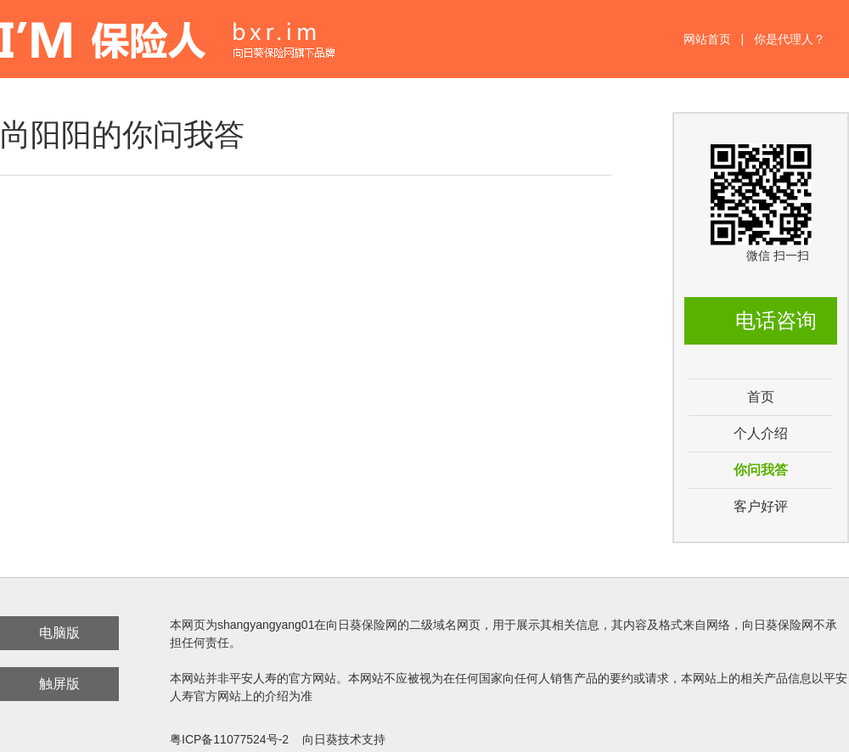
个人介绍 (761, 433)
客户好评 (761, 506)
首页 (760, 397)
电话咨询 (776, 320)
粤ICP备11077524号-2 (229, 739)
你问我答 (761, 470)
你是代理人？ (789, 39)
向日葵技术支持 (343, 739)
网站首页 (707, 39)
